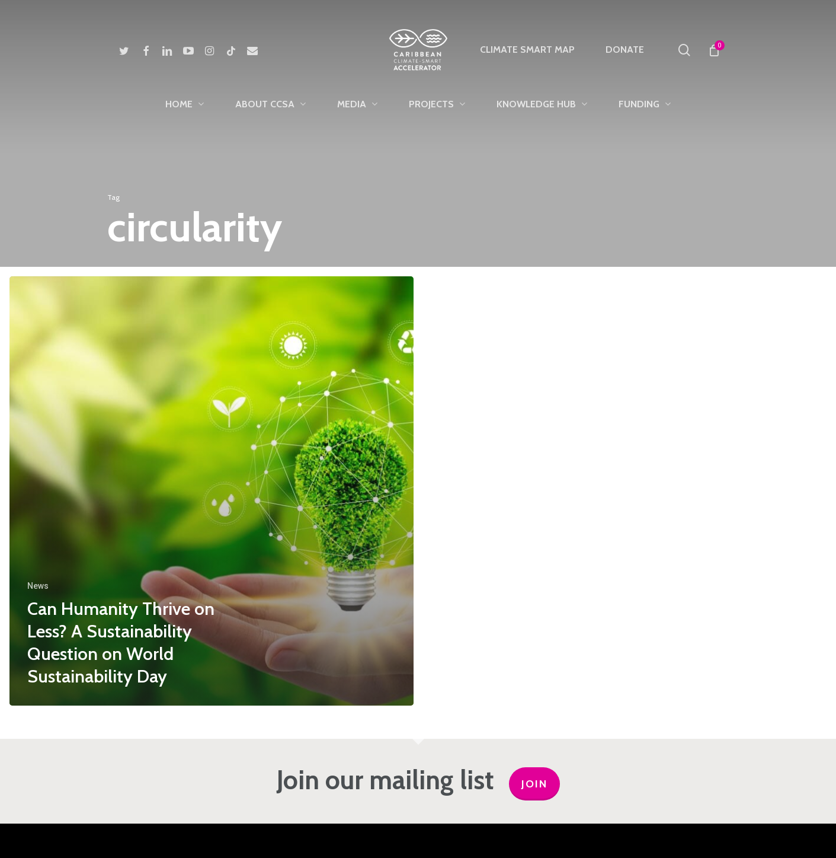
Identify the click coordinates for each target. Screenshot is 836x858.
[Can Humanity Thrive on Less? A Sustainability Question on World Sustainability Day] (211, 491)
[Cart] (714, 50)
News (38, 586)
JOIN (534, 783)
